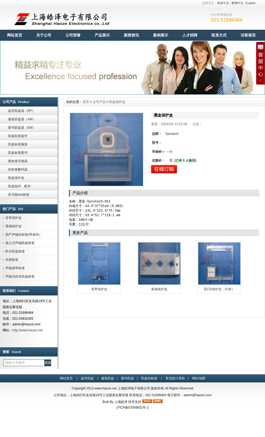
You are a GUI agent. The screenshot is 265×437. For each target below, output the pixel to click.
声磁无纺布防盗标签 (20, 276)
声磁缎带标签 (15, 268)
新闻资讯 (131, 35)
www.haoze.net (106, 388)
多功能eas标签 (18, 194)
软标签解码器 (18, 169)
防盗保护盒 (16, 178)
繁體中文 (237, 3)
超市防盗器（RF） (21, 111)
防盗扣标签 (149, 378)
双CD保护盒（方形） (219, 291)
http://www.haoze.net (27, 330)
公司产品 (99, 102)
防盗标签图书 (18, 153)
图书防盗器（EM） (22, 127)
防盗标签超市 (18, 136)
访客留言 (248, 35)
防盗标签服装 (18, 144)
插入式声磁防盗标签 (20, 243)
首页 (85, 102)
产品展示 (102, 35)
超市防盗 (87, 378)
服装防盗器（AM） (22, 119)
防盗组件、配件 (19, 186)
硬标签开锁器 (18, 161)
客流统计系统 (175, 378)
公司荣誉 (73, 35)
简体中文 (223, 3)
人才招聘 (189, 35)
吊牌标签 (11, 260)
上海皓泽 (120, 402)
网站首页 (14, 35)
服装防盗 (107, 378)
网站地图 (198, 378)
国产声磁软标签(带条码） (23, 234)
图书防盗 (127, 378)
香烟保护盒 (13, 226)
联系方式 (219, 35)
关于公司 (43, 35)
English (251, 3)
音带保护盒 (13, 218)
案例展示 (160, 35)
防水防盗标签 (15, 251)
